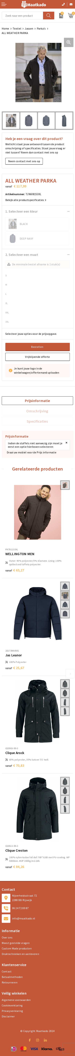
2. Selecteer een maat (21, 254)
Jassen (29, 28)
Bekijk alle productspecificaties (25, 200)
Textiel (17, 28)
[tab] (37, 400)
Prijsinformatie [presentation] (37, 400)
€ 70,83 (14, 765)
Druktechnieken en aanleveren (20, 954)
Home (5, 28)
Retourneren (9, 982)
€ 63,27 (14, 570)
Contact (7, 971)
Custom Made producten (17, 948)
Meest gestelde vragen (16, 943)
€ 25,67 (14, 668)
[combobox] (22, 15)
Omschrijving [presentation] (37, 411)
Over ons (7, 937)
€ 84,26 (14, 866)
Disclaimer (8, 1016)
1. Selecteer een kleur (21, 211)
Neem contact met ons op (24, 161)
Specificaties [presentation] (37, 421)
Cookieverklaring (12, 1005)
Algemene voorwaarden (16, 1000)
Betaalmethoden (12, 977)
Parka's (41, 28)
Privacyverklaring (12, 1011)
